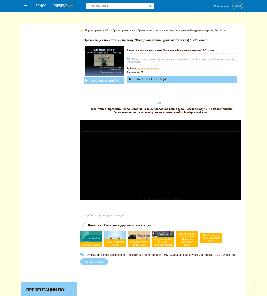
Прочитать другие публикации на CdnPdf (161, 199)
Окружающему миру (40, 128)
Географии (34, 60)
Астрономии (35, 49)
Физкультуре (35, 155)
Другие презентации (150, 68)
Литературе (34, 91)
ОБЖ (29, 118)
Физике (31, 149)
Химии (31, 165)
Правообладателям (179, 290)
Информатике (36, 81)
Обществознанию (38, 123)
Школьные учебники (225, 290)
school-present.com (42, 288)
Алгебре (32, 39)
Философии (34, 160)
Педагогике (34, 134)
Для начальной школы (42, 76)
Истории (32, 86)
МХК (29, 113)
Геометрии (33, 65)
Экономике (34, 176)
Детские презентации (41, 70)
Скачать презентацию (151, 79)
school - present (54, 6)
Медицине (33, 102)
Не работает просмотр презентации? (106, 215)
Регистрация (221, 6)
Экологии (33, 171)
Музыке (31, 107)
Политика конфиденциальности (140, 290)
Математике (34, 97)
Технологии (34, 144)
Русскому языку (37, 139)
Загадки (202, 290)
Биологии (33, 54)
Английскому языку (39, 44)
